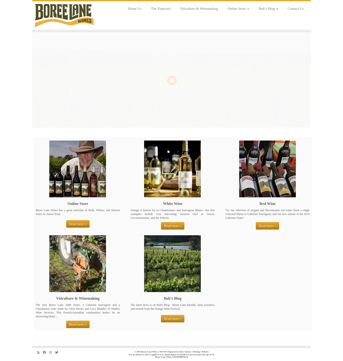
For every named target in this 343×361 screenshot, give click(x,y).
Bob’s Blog (268, 8)
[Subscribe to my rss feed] (40, 352)
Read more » (77, 224)
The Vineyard (161, 8)
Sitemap (196, 352)
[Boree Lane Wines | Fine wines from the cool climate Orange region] (64, 15)
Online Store (238, 8)
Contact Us (296, 8)
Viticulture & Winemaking (199, 8)
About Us (134, 8)
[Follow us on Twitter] (58, 352)
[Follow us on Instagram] (52, 352)
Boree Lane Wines (149, 352)
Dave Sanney (185, 352)
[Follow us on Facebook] (46, 352)
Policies (205, 352)
